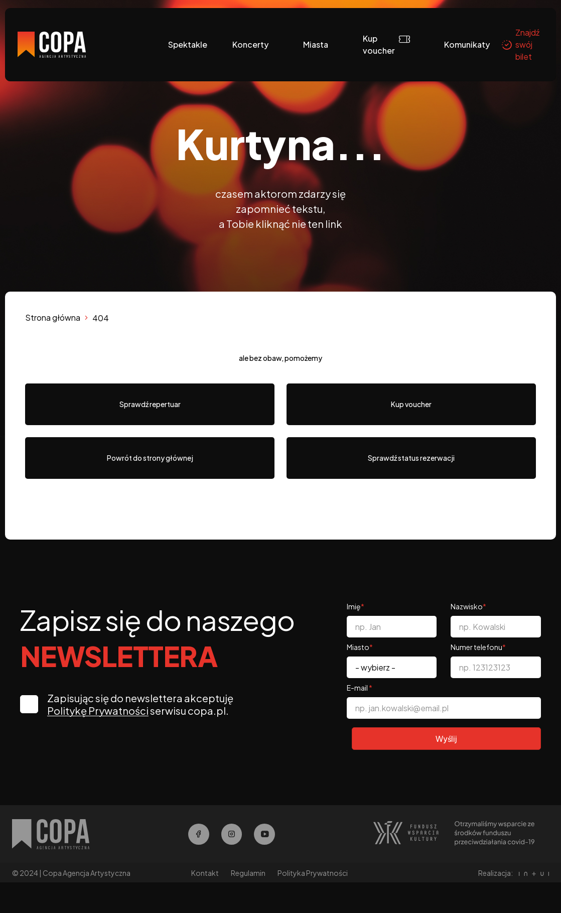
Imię (355, 606)
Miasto (360, 646)
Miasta (315, 44)
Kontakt (205, 873)
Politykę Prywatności (100, 710)
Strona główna (52, 317)
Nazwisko (468, 606)
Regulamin (248, 873)
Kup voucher (379, 44)
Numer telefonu (478, 646)
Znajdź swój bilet (520, 44)
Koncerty (250, 44)
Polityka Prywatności (312, 873)
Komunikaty (467, 44)
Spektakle (187, 44)
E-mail (359, 687)
